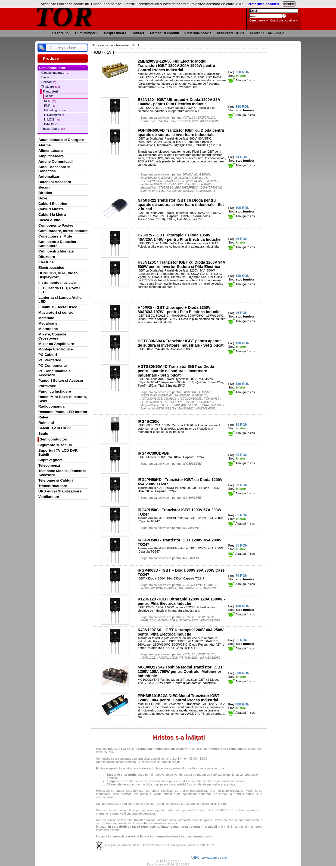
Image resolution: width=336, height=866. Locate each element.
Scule (43, 434)
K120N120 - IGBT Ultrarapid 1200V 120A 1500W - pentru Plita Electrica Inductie (181, 601)
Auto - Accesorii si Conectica (54, 169)
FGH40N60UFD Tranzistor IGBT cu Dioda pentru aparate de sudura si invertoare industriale (181, 132)
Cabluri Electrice (52, 204)
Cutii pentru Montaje (56, 251)
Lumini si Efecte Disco (57, 307)
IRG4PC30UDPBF (153, 453)
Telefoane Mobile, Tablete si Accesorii (62, 473)
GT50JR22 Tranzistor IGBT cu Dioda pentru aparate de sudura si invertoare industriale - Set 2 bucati (181, 204)
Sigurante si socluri (55, 445)
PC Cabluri (47, 355)
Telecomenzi (49, 465)
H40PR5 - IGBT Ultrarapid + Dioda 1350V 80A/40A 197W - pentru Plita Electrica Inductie (179, 309)
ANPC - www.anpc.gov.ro (209, 857)
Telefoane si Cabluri (55, 480)
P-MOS (51, 124)
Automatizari (49, 176)
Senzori (48, 82)
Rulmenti (46, 423)
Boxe (42, 198)
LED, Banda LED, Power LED (59, 290)
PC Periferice (49, 360)
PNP (50, 105)
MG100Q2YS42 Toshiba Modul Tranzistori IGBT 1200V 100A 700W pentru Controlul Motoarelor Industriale (180, 671)
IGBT (49, 96)
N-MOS (52, 119)
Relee (43, 417)
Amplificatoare (51, 156)
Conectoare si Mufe (55, 236)
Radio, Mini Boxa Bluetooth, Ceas (62, 399)
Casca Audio (49, 220)
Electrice (46, 262)
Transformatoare (52, 486)
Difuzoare (46, 257)
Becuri (44, 187)
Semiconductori (53, 439)
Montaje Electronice (55, 349)
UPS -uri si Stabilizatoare (60, 491)
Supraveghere (50, 460)
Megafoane (47, 323)
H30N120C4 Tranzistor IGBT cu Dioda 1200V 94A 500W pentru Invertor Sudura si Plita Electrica (181, 264)
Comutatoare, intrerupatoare (63, 231)
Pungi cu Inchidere (54, 391)
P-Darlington (55, 114)
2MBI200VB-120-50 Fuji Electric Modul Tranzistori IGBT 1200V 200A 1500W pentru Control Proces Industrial (176, 65)
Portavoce (47, 386)
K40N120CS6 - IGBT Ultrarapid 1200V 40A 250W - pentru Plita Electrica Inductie (182, 632)
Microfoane (48, 329)
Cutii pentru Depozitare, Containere (59, 244)
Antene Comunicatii (55, 161)
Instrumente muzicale (57, 283)
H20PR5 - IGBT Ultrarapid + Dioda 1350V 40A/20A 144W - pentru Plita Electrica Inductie (179, 237)
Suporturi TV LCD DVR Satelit (58, 452)
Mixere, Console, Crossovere (52, 336)
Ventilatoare (48, 497)
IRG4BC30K (148, 421)
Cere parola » (258, 20)
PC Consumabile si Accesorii (54, 373)
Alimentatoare (50, 151)
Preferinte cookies (263, 4)
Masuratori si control (56, 312)
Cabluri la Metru (52, 214)
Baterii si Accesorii (54, 182)
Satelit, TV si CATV (54, 428)
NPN (50, 101)
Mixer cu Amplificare (56, 344)
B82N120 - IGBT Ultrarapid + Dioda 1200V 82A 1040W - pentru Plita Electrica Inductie (179, 101)
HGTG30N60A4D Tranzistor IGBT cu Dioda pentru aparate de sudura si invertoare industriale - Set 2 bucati (176, 370)
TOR (64, 16)
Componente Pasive (55, 225)
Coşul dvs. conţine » (284, 20)
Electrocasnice (51, 268)
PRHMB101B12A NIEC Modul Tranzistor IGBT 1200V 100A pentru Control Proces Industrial (178, 698)
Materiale (46, 318)
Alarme (44, 145)
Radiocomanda (51, 406)
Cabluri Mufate (51, 209)
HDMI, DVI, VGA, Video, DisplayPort (58, 275)
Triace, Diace (53, 128)
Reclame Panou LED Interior (63, 412)
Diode (47, 77)
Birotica (45, 193)
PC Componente (52, 365)
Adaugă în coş (241, 80)
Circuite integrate (55, 72)
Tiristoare (50, 86)
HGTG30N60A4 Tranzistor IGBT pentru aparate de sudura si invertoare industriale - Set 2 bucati (181, 343)
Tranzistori (50, 91)
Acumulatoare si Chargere (61, 140)
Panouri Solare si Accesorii (62, 380)
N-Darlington (55, 110)
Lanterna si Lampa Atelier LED (60, 299)
